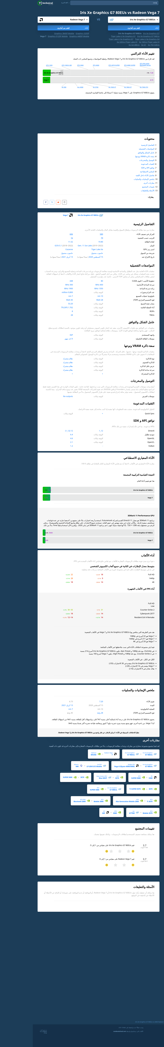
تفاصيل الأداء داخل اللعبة (112, 175)
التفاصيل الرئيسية (115, 145)
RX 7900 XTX (111, 87)
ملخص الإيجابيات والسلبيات (111, 179)
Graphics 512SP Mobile (25, 36)
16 (39, 237)
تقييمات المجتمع (115, 186)
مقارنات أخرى (116, 183)
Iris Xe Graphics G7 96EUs (116, 36)
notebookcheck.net (87, 1031)
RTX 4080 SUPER (96, 65)
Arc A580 (48, 87)
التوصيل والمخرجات (114, 160)
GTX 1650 (16, 65)
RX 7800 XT (95, 87)
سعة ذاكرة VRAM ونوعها (112, 156)
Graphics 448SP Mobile (46, 36)
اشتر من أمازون (110, 27)
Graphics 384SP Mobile (31, 33)
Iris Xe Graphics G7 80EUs (97, 33)
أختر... (124, 19)
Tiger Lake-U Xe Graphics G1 (90, 36)
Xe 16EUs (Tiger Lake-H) (116, 42)
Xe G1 (110, 45)
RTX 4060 (63, 65)
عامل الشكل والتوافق (113, 152)
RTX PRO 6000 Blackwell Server (112, 64)
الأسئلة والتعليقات (115, 190)
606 (38, 233)
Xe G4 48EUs (101, 45)
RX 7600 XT (79, 87)
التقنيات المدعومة (115, 164)
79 (69, 237)
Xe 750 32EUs (121, 45)
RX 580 (31, 87)
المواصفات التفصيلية (114, 149)
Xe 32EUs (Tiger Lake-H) (94, 42)
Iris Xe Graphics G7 (118, 33)
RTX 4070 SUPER (81, 65)
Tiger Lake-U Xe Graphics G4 (114, 39)
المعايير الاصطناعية (114, 171)
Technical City (12, 3)
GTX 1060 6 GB (34, 65)
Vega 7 (10, 36)
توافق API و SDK (115, 168)
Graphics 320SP (49, 33)
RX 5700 (63, 87)
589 (68, 233)
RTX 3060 (48, 65)
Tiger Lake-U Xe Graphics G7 (88, 39)
